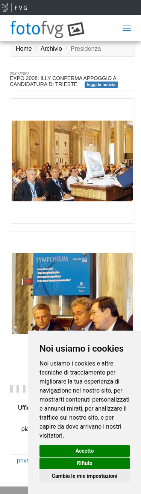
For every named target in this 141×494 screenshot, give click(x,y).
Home (24, 48)
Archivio (51, 48)
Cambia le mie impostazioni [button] (84, 476)
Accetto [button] (85, 451)
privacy (26, 460)
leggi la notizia (101, 84)
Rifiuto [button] (84, 463)
